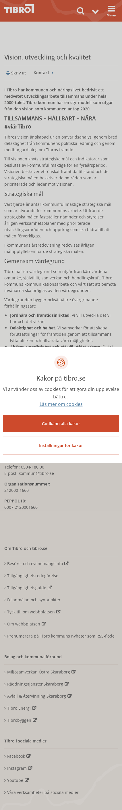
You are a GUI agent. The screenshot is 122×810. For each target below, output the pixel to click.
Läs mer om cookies (61, 404)
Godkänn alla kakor (61, 423)
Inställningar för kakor (61, 445)
